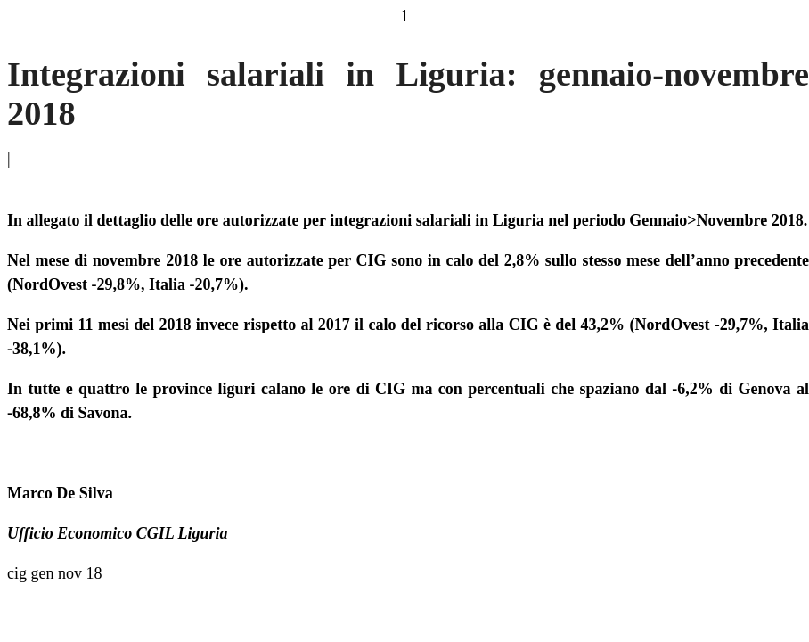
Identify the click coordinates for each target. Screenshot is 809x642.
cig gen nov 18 (54, 573)
